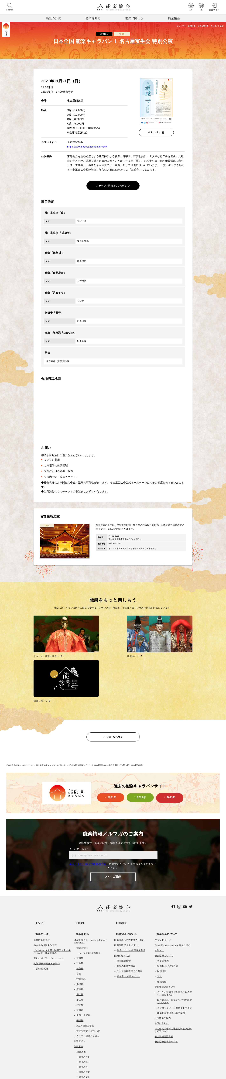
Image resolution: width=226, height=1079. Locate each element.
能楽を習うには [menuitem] (122, 894)
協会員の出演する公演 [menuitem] (45, 883)
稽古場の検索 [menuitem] (124, 899)
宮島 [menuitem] (78, 912)
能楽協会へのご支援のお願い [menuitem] (129, 878)
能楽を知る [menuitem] (80, 872)
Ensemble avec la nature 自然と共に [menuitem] (173, 883)
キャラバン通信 (215, 26)
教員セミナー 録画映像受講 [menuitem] (131, 889)
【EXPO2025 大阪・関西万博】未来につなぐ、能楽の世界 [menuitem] (52, 890)
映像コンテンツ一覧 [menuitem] (84, 1056)
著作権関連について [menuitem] (165, 925)
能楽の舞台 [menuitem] (84, 1000)
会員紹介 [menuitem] (161, 920)
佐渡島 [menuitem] (79, 896)
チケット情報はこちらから (113, 185)
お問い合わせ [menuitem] (161, 962)
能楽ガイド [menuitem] (80, 979)
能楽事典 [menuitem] (78, 985)
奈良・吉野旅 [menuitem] (83, 953)
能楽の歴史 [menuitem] (84, 995)
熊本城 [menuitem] (79, 943)
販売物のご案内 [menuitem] (163, 956)
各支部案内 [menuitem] (163, 899)
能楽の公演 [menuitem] (40, 872)
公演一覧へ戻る (114, 680)
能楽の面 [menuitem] (83, 1005)
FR (201, 10)
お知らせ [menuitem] (159, 889)
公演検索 (178, 26)
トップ (37, 864)
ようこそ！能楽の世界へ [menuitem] (86, 974)
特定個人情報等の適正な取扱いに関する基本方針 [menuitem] (173, 968)
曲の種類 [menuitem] (81, 1025)
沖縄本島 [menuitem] (81, 917)
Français (119, 864)
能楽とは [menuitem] (81, 990)
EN (191, 10)
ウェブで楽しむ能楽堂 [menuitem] (89, 891)
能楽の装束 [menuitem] (84, 1010)
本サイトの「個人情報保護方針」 (89, 807)
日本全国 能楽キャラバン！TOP (20, 709)
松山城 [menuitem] (79, 938)
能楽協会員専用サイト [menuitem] (166, 980)
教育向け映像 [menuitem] (83, 1035)
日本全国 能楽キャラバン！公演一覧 (54, 709)
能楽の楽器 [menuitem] (84, 1015)
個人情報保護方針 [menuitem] (164, 975)
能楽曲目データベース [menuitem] (88, 1030)
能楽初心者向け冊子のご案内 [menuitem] (91, 1041)
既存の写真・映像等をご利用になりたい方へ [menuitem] (174, 939)
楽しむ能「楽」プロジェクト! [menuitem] (49, 896)
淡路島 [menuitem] (79, 907)
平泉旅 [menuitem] (79, 959)
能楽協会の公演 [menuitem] (42, 878)
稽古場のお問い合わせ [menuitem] (128, 915)
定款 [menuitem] (159, 915)
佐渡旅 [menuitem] (79, 948)
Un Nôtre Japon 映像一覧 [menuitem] (86, 1061)
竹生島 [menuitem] (79, 901)
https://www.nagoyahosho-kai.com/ (88, 146)
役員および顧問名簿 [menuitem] (167, 904)
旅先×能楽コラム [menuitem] (85, 964)
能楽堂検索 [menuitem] (80, 1051)
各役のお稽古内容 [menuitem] (126, 904)
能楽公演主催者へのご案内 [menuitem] (171, 951)
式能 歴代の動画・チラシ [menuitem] (47, 902)
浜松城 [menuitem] (79, 922)
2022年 (141, 741)
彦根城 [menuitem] (79, 927)
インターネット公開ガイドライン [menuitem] (174, 946)
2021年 (112, 741)
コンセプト (162, 26)
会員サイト (214, 10)
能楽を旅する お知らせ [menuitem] (88, 969)
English (78, 864)
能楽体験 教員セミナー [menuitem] (126, 883)
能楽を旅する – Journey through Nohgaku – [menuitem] (90, 879)
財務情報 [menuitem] (161, 909)
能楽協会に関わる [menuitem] (124, 872)
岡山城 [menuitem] (79, 933)
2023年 (171, 741)
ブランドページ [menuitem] (163, 878)
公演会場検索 (195, 26)
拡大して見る (154, 132)
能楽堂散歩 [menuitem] (82, 886)
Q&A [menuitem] (79, 1046)
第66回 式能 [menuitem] (42, 907)
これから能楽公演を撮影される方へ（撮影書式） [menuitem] (174, 931)
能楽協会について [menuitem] (165, 872)
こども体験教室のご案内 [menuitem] (129, 909)
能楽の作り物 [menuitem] (85, 1020)
